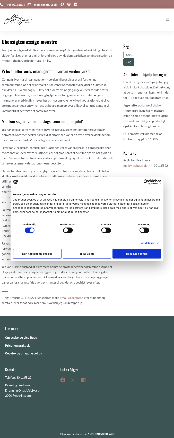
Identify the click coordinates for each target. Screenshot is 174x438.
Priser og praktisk (17, 345)
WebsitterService (99, 433)
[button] (168, 19)
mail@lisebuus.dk (73, 298)
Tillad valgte (87, 253)
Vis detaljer (147, 242)
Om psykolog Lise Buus (21, 337)
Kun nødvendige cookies (37, 253)
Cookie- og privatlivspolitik (23, 353)
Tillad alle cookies (136, 253)
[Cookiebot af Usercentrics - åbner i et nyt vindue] (146, 181)
